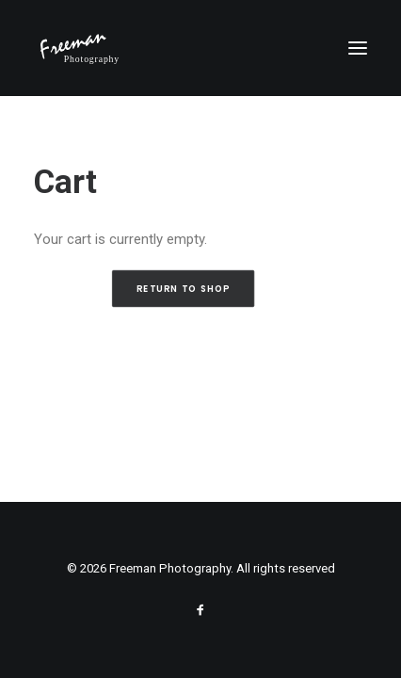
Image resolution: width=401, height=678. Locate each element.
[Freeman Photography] (80, 48)
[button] (357, 48)
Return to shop (183, 289)
